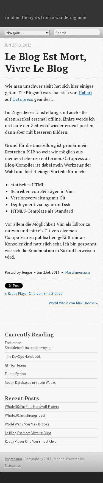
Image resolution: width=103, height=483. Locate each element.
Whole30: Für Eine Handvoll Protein (32, 406)
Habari (85, 93)
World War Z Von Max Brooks (27, 424)
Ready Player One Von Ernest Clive (31, 441)
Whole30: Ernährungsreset (25, 415)
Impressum (13, 459)
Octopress (22, 99)
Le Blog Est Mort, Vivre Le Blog (28, 433)
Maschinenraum (77, 272)
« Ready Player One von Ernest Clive (33, 293)
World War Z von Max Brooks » (73, 303)
